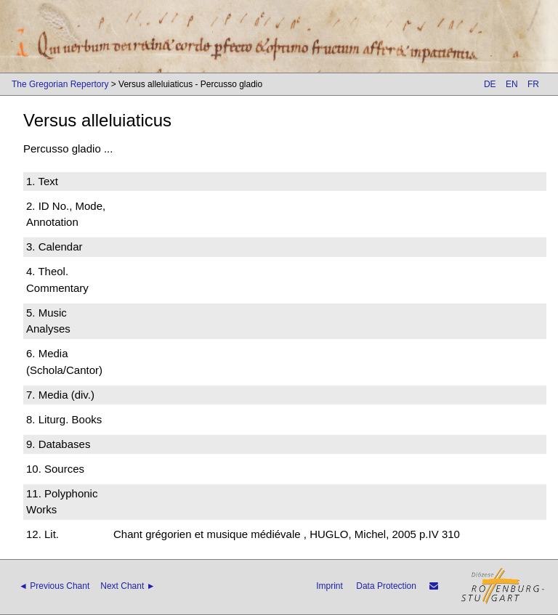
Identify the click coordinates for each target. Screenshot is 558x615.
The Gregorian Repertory (60, 84)
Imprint (329, 586)
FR (533, 84)
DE (490, 84)
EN (512, 84)
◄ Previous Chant (54, 586)
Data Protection (386, 586)
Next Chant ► (127, 586)
